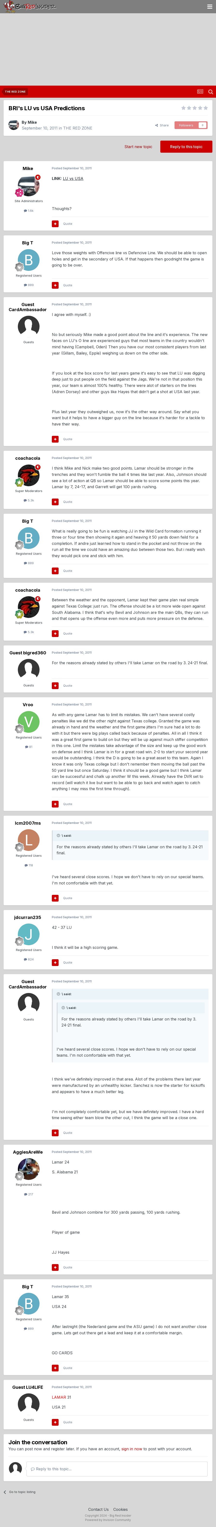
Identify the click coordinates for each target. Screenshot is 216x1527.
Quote (67, 224)
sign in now (132, 1448)
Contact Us (98, 1509)
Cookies (120, 1509)
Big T (27, 242)
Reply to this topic (186, 146)
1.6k (29, 210)
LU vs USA (73, 178)
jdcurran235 (27, 917)
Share (162, 125)
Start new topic (138, 146)
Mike (32, 122)
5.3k (29, 500)
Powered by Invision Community (108, 1520)
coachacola (27, 458)
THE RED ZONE (77, 128)
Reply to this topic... (51, 1468)
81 (28, 747)
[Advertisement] (108, 49)
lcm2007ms (28, 823)
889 (29, 285)
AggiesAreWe (28, 1152)
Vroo (28, 704)
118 (29, 865)
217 (28, 1194)
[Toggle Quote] (59, 835)
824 (29, 959)
